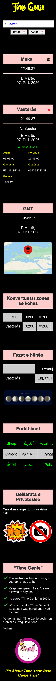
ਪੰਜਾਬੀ (11, 465)
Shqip (11, 443)
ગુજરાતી (28, 454)
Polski (50, 465)
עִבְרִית (49, 454)
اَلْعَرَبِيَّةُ (28, 443)
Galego (11, 454)
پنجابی (28, 465)
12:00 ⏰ (19, 32)
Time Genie (28, 7)
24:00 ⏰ (36, 32)
